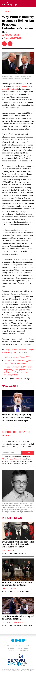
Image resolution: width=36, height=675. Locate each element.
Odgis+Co (23, 670)
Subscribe (27, 645)
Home (7, 645)
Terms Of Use (24, 650)
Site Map (11, 648)
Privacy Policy (6, 459)
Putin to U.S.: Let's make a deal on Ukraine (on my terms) (17, 583)
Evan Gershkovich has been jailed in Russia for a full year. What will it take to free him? (18, 544)
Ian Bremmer (13, 38)
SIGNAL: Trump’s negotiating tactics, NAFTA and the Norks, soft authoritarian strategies (16, 417)
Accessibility (12, 650)
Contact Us (16, 645)
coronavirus (17, 378)
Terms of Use (18, 459)
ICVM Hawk (31, 670)
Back (7, 11)
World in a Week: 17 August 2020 (16, 357)
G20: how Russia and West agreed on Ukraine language (18, 617)
